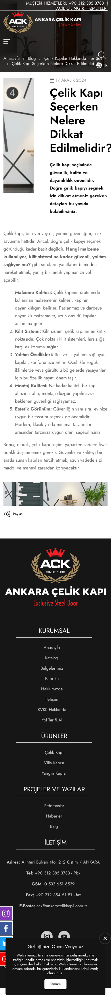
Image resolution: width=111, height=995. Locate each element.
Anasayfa (52, 647)
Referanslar (54, 805)
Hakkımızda (52, 689)
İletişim (51, 699)
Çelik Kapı (54, 752)
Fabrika (52, 678)
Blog (54, 826)
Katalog (51, 657)
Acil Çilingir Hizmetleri (82, 8)
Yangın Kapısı (54, 773)
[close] (105, 938)
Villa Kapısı (54, 762)
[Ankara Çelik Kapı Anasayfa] (42, 23)
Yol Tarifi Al (52, 720)
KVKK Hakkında (52, 709)
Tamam (55, 984)
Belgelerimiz (52, 668)
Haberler (54, 816)
